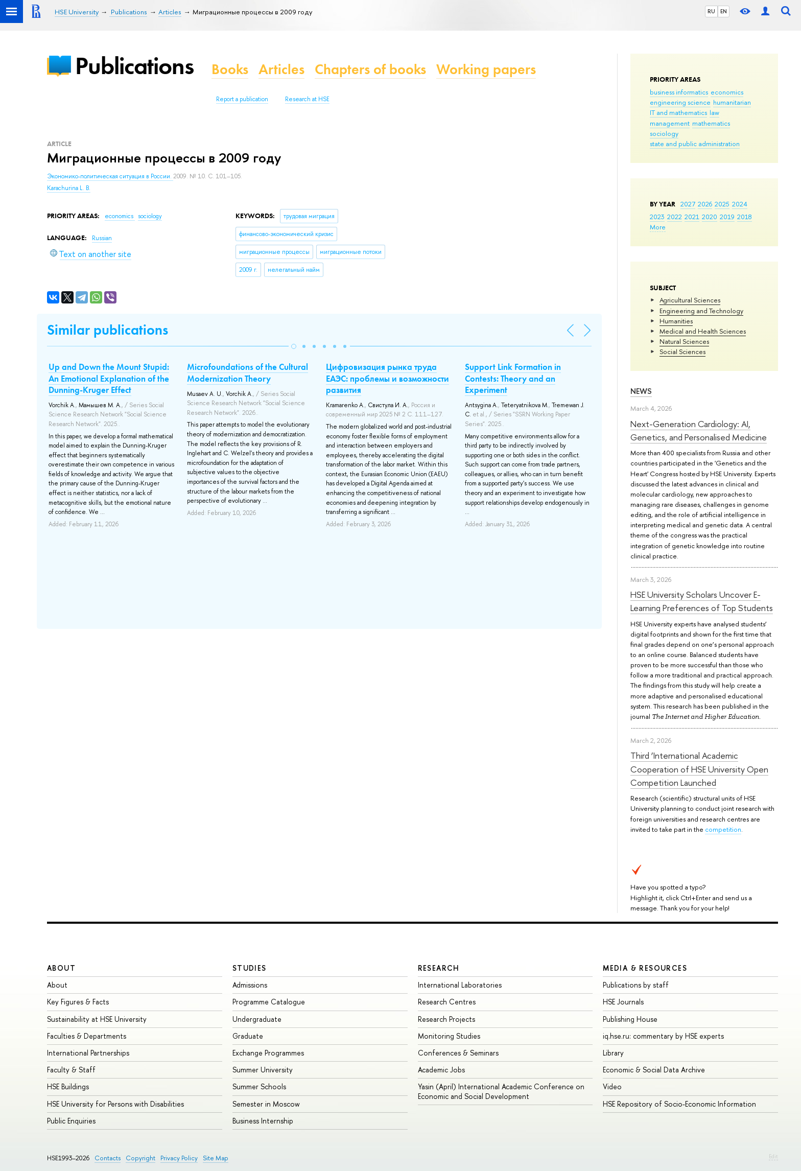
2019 (727, 216)
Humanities (676, 320)
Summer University (262, 1069)
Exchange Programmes (268, 1053)
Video (612, 1086)
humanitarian (732, 102)
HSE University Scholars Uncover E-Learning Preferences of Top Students (701, 601)
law (714, 112)
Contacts (108, 1158)
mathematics (711, 123)
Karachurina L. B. (68, 188)
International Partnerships (88, 1053)
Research (439, 968)
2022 (674, 216)
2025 (722, 203)
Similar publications (107, 330)
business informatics (679, 92)
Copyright (140, 1158)
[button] (294, 346)
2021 (692, 216)
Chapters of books (370, 69)
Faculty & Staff (71, 1069)
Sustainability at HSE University (97, 1019)
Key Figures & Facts (78, 1001)
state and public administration (695, 143)
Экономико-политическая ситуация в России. (110, 176)
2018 (744, 216)
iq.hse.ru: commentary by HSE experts (663, 1036)
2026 (705, 203)
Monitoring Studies (449, 1036)
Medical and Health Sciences (702, 331)
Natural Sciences (684, 341)
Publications (134, 65)
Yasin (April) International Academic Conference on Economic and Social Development (501, 1091)
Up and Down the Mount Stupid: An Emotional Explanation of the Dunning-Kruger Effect (109, 378)
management (670, 123)
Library (613, 1053)
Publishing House (630, 1019)
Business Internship (262, 1121)
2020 (709, 216)
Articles (281, 69)
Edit (773, 1156)
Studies (249, 968)
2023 (657, 216)
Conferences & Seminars (458, 1053)
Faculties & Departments (86, 1036)
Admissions (249, 985)
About (61, 968)
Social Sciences (682, 351)
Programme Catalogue (268, 1001)
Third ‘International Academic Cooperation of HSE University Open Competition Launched (699, 769)
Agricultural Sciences (689, 300)
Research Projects (446, 1019)
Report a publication (242, 99)
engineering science (680, 102)
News (641, 391)
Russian (102, 238)
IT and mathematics (678, 112)
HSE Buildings (68, 1086)
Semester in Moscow (266, 1104)
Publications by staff (636, 985)
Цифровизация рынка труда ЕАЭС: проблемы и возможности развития (387, 378)
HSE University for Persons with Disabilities (115, 1104)
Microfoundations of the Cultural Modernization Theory (247, 372)
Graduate (247, 1036)
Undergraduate (256, 1019)
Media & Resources (645, 968)
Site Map (215, 1158)
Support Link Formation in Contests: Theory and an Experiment (513, 378)
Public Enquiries (71, 1121)
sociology (664, 133)
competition (723, 829)
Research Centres (447, 1001)
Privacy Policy (179, 1158)
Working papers (486, 69)
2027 (687, 203)
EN (723, 11)
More (658, 226)
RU (711, 11)
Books (229, 69)
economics (727, 92)
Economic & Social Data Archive (654, 1069)
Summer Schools (259, 1086)
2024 (739, 203)
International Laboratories (460, 985)
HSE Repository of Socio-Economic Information (679, 1104)
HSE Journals (623, 1001)
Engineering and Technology (701, 310)
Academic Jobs (441, 1069)
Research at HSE (307, 99)
